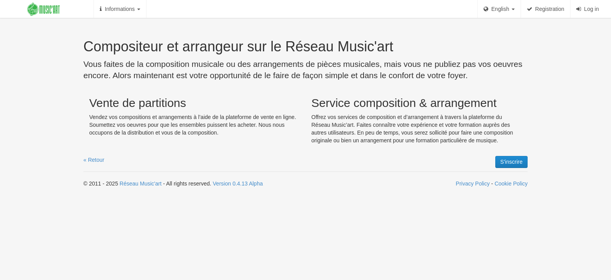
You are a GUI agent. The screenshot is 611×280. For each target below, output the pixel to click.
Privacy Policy (473, 183)
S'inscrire (511, 162)
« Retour (93, 160)
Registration (545, 9)
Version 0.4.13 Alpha (238, 183)
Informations (120, 9)
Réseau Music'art (141, 183)
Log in (587, 9)
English (499, 9)
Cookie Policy (511, 183)
